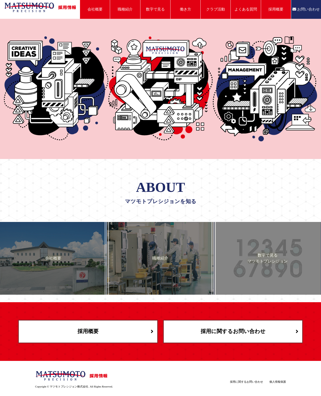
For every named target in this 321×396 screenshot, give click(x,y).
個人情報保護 (277, 381)
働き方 (185, 9)
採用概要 (275, 9)
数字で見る (155, 9)
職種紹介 (125, 9)
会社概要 (95, 9)
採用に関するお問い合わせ (233, 331)
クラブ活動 (215, 9)
